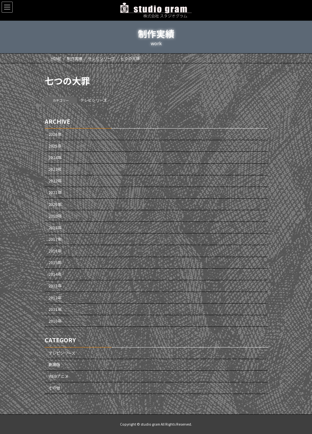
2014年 (54, 274)
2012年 (54, 298)
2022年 (54, 181)
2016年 (54, 251)
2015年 (54, 262)
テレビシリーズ (93, 100)
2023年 (54, 169)
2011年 (54, 309)
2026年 (54, 134)
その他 (54, 388)
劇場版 (54, 364)
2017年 (54, 239)
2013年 (54, 286)
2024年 (54, 157)
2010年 (54, 321)
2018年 (54, 228)
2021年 (54, 193)
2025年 (54, 146)
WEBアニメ (58, 376)
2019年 (54, 216)
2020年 (54, 204)
